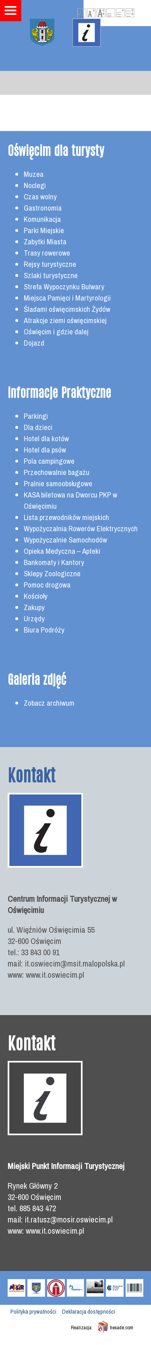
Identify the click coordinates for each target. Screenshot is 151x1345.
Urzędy (34, 619)
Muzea (33, 174)
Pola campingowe (49, 461)
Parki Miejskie (44, 230)
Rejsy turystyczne (50, 264)
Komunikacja (42, 219)
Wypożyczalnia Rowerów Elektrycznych (81, 529)
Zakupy (34, 607)
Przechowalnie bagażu (56, 472)
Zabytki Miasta (45, 242)
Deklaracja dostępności (88, 1312)
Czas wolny (40, 197)
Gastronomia (43, 208)
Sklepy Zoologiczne (52, 574)
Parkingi (36, 416)
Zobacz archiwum (49, 703)
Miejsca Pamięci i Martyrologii (67, 298)
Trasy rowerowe (47, 253)
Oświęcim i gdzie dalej (56, 332)
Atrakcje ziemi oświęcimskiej (65, 320)
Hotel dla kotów (46, 439)
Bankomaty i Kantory (54, 562)
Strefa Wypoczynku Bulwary (64, 287)
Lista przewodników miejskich (66, 517)
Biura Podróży (44, 630)
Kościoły (36, 596)
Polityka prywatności (33, 1312)
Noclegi (35, 185)
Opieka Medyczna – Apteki (62, 551)
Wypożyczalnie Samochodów (65, 540)
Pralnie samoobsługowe (58, 484)
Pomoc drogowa (47, 585)
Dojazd (34, 343)
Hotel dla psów (45, 450)
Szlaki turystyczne (51, 275)
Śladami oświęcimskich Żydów (67, 309)
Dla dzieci (38, 427)
